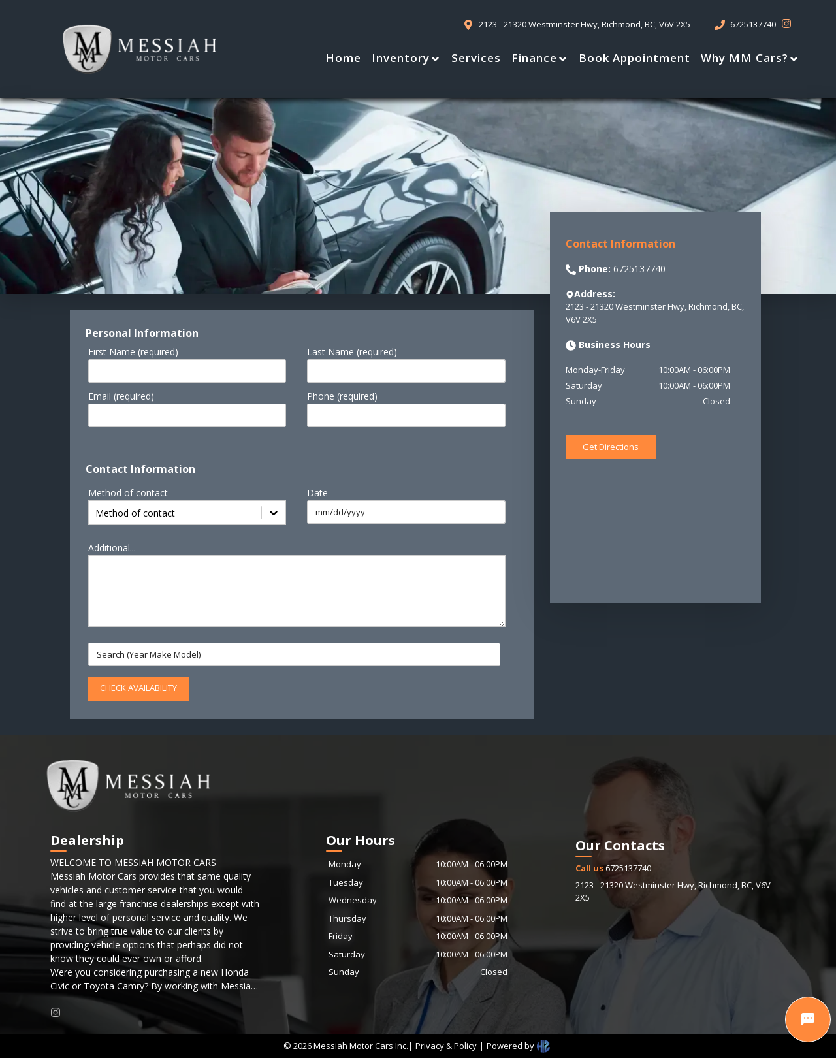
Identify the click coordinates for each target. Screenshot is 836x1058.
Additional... (112, 547)
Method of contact (128, 493)
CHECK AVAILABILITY (138, 688)
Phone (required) (342, 396)
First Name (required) (133, 351)
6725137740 (613, 868)
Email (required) (121, 396)
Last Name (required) (352, 351)
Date (317, 493)
